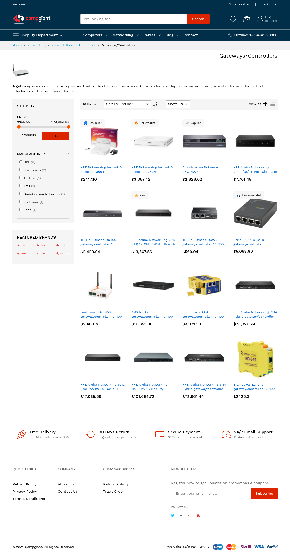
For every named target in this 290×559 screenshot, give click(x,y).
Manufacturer (31, 154)
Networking (123, 35)
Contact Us (68, 491)
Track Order (269, 4)
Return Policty (116, 484)
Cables (149, 35)
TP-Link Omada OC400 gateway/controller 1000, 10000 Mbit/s (99, 244)
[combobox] (133, 19)
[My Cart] (246, 19)
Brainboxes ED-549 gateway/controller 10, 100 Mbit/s (254, 389)
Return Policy (24, 484)
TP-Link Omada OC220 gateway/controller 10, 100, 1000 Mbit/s (203, 244)
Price (22, 117)
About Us (66, 484)
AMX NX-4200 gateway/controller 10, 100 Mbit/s (152, 316)
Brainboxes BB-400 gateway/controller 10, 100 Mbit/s (203, 316)
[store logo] (31, 19)
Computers (92, 35)
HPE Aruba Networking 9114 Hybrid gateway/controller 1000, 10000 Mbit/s (255, 316)
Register (271, 20)
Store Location (239, 4)
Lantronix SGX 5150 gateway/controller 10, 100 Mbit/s (101, 316)
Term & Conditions (28, 499)
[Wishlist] (233, 19)
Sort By (112, 104)
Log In (270, 17)
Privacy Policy (24, 491)
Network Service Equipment (74, 45)
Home (17, 45)
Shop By (26, 105)
